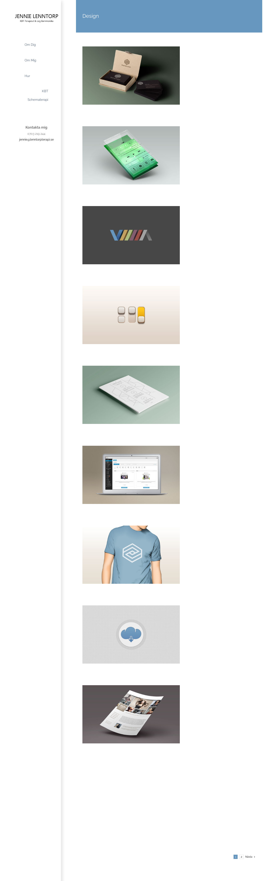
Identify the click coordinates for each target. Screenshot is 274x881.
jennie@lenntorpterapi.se (36, 139)
